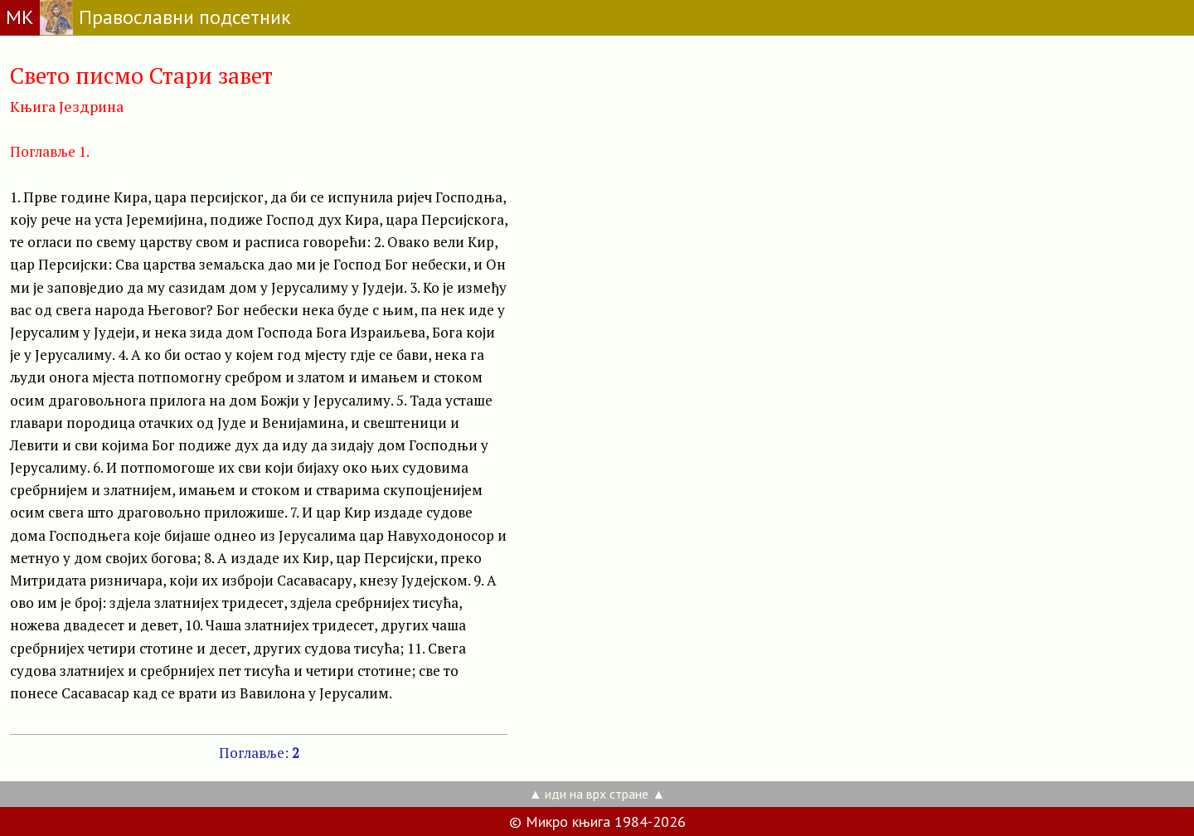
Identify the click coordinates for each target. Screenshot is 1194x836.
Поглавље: (259, 752)
